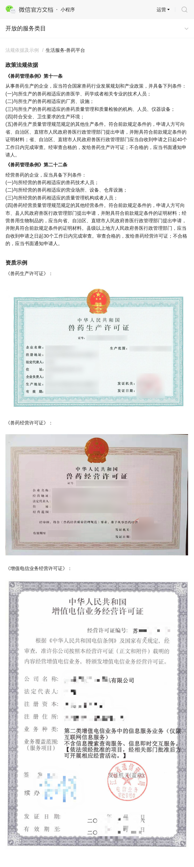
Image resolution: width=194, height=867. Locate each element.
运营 (161, 9)
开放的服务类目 (25, 28)
